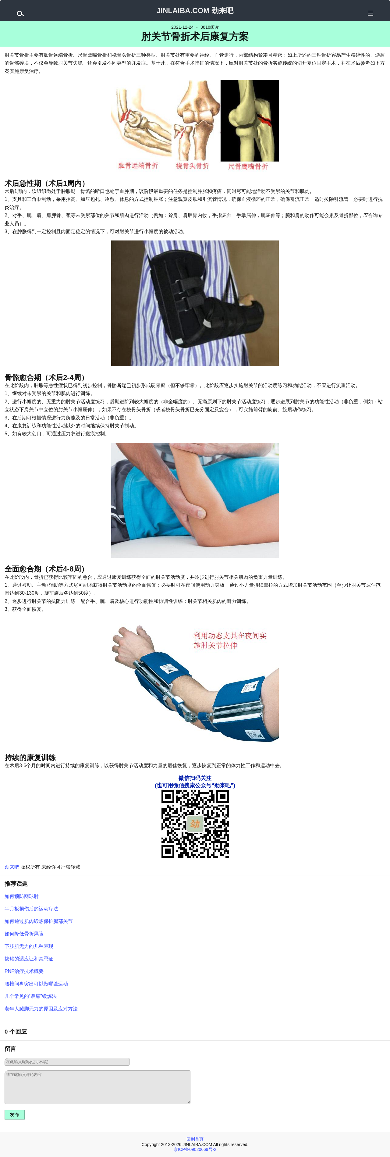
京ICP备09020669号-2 (195, 1149)
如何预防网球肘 (22, 896)
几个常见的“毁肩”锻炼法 (31, 996)
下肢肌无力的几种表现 (29, 946)
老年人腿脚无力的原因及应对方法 (41, 1008)
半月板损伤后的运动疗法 (31, 908)
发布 (15, 1114)
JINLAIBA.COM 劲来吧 (195, 10)
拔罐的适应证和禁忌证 (29, 958)
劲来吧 (12, 867)
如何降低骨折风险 (24, 933)
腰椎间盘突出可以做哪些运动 (36, 983)
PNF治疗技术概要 (24, 971)
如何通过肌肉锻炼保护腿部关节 (39, 921)
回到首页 (195, 1139)
